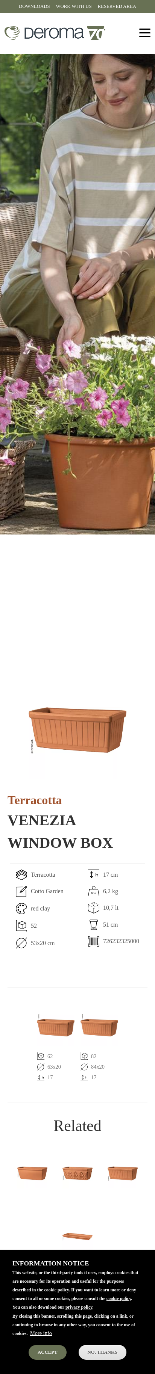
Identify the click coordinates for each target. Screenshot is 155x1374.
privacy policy (79, 1311)
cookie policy (118, 1303)
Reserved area (117, 6)
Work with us (74, 6)
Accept (48, 1356)
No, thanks (102, 1356)
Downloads (34, 6)
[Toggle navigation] (144, 33)
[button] (77, 730)
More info (41, 1338)
